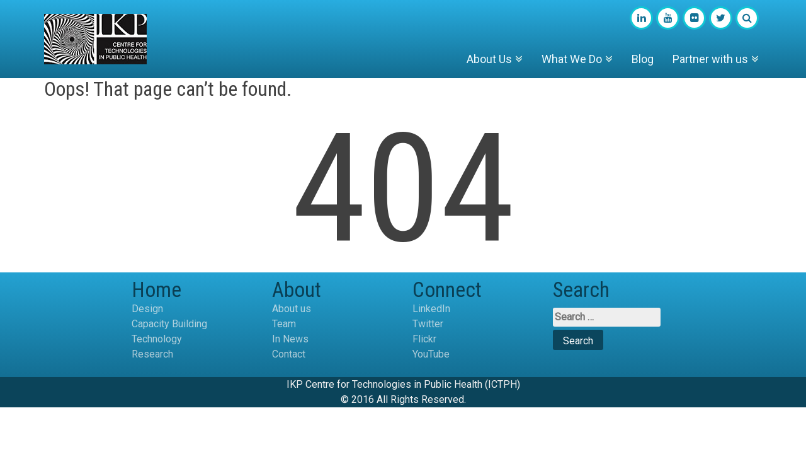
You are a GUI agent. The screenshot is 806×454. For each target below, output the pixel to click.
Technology (157, 339)
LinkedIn (431, 309)
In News (290, 339)
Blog (643, 59)
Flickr (424, 339)
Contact (288, 354)
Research (152, 354)
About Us (489, 59)
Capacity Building (169, 324)
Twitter (427, 324)
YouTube (431, 354)
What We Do (572, 59)
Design (147, 309)
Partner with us (710, 59)
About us (291, 309)
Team (284, 324)
